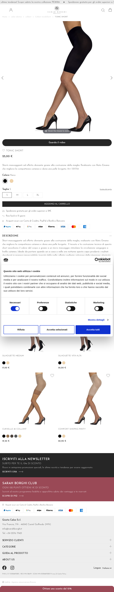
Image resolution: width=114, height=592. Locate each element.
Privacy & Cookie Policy (58, 574)
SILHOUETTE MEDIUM (13, 356)
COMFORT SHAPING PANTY (72, 429)
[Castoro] (11, 436)
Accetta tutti (93, 329)
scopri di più (9, 496)
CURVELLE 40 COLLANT (14, 429)
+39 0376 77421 (14, 533)
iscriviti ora (9, 472)
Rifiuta (21, 329)
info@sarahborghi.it (12, 529)
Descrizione (10, 236)
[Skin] (11, 181)
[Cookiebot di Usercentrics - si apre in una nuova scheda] (97, 260)
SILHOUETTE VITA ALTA (70, 356)
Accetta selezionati (57, 329)
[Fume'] (15, 436)
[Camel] (7, 436)
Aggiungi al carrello (57, 204)
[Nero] (5, 181)
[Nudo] (19, 436)
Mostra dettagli (96, 319)
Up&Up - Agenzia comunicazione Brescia (20, 582)
